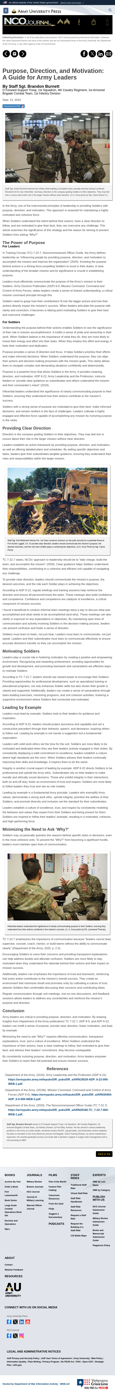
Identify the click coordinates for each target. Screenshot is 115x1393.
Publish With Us (99, 1198)
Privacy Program (51, 1362)
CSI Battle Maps (79, 1236)
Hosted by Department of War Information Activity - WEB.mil (36, 1384)
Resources (13, 1276)
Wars (7, 1229)
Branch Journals (35, 1187)
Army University (81, 1358)
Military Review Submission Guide (100, 1221)
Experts (99, 1175)
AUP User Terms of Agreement (56, 1358)
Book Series (11, 1200)
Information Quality (16, 1362)
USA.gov (17, 1365)
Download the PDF (14, 106)
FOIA (78, 1362)
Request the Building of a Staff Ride (77, 1227)
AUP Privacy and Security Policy (23, 1358)
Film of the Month (57, 1182)
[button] (72, 2)
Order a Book (11, 1187)
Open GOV (88, 1362)
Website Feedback (14, 1270)
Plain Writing (34, 1362)
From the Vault (56, 1204)
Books (10, 1175)
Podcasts (56, 1223)
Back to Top (104, 1154)
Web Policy (96, 1358)
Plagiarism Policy (101, 1245)
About (10, 1258)
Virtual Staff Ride (79, 1193)
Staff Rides (75, 1177)
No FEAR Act (67, 1362)
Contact (9, 1265)
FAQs (51, 1209)
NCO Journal (33, 1192)
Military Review (34, 1182)
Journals (34, 1175)
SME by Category (101, 1190)
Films (53, 1175)
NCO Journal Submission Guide (99, 1210)
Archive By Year (13, 1182)
